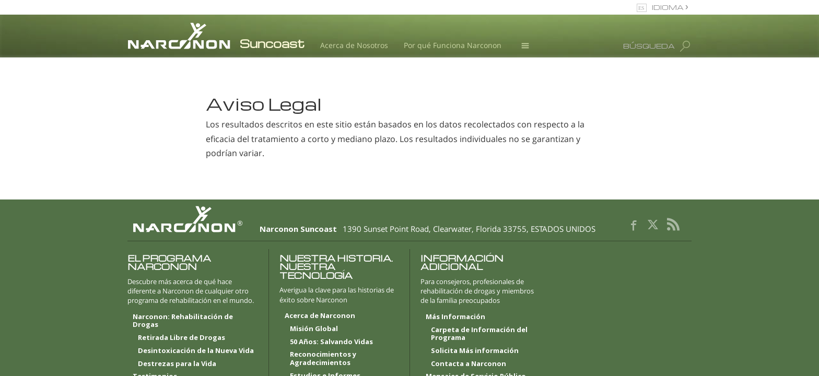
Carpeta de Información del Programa (479, 334)
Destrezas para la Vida (177, 364)
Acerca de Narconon (320, 316)
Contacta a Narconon (468, 364)
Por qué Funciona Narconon (452, 45)
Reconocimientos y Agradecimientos (323, 358)
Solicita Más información (475, 351)
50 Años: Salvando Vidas (331, 342)
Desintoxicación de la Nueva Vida (196, 351)
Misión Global (314, 329)
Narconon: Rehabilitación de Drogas (183, 321)
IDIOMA (668, 7)
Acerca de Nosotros (354, 45)
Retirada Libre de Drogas (181, 338)
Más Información (455, 317)
